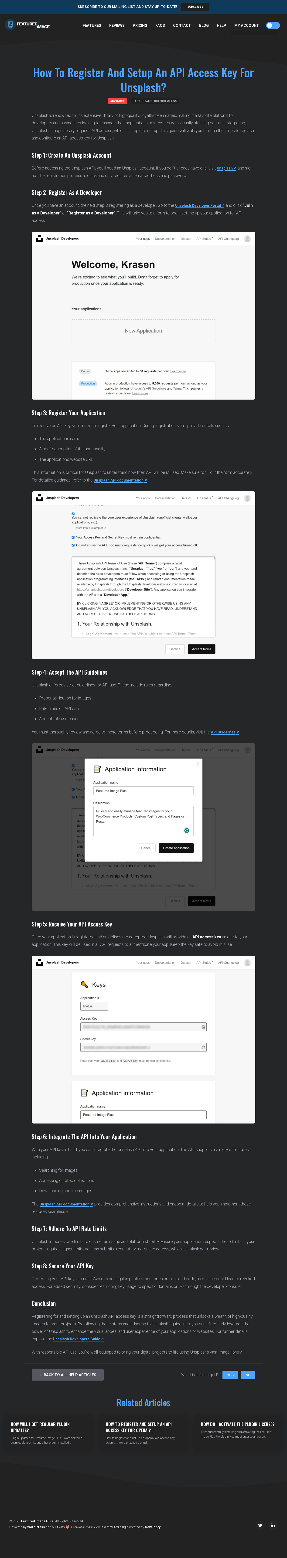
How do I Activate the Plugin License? (238, 1424)
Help (221, 25)
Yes (230, 1375)
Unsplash (225, 168)
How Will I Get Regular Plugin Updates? (40, 1427)
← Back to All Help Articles (67, 1375)
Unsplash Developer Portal (200, 205)
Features (92, 25)
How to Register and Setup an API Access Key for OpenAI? (139, 1427)
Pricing (140, 25)
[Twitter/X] (260, 1525)
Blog (204, 25)
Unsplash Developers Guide (79, 1338)
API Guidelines (225, 732)
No (248, 1375)
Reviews (117, 25)
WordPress (36, 1527)
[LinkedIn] (273, 1525)
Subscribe (195, 6)
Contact (182, 25)
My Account (246, 25)
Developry (153, 1527)
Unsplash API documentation (121, 480)
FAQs (160, 25)
